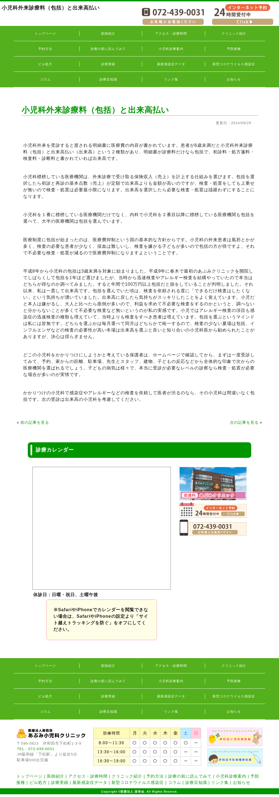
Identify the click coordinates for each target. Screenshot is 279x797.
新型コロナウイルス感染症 (234, 64)
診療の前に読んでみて (108, 49)
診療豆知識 (108, 79)
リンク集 (171, 79)
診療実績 (108, 64)
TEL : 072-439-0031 (35, 749)
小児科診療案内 (171, 49)
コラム (45, 79)
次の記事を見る (244, 422)
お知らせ (234, 79)
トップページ (45, 33)
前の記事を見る (34, 422)
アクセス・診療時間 (171, 33)
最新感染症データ (171, 64)
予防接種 (234, 49)
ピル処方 (45, 64)
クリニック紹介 (234, 33)
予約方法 (45, 49)
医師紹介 (108, 33)
